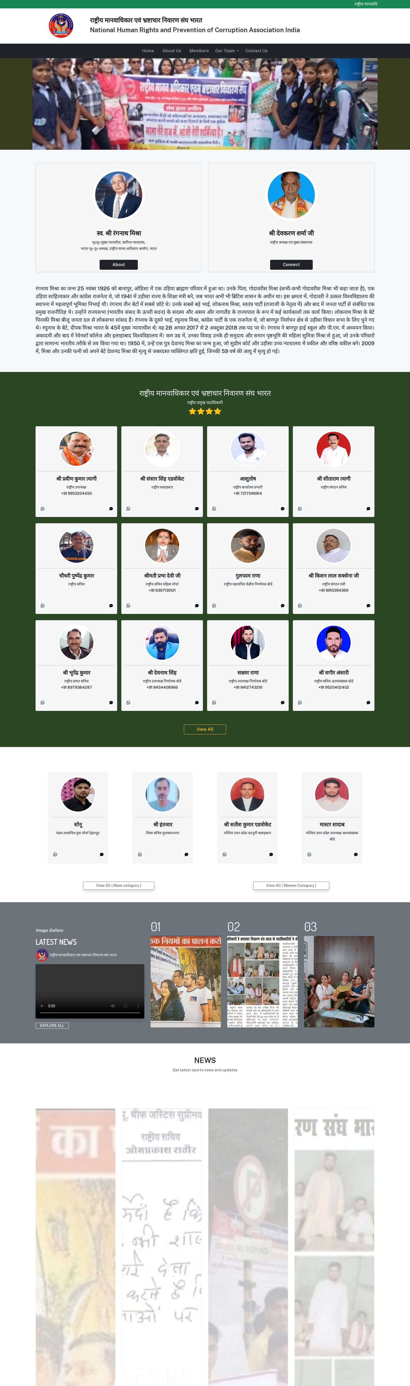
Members (199, 50)
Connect (291, 264)
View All (205, 729)
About (118, 264)
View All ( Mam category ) (118, 885)
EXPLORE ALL (52, 1025)
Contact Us (256, 50)
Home (148, 50)
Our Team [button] (225, 50)
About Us (171, 50)
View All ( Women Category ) (291, 885)
